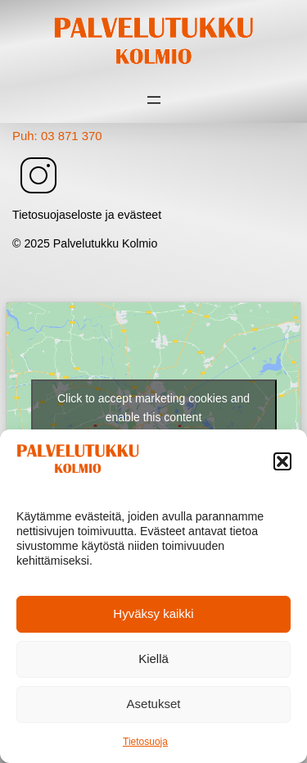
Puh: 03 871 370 (57, 136)
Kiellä (153, 658)
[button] (282, 461)
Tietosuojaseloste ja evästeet (86, 214)
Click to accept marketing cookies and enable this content (153, 408)
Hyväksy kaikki (153, 613)
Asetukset (154, 704)
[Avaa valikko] (154, 100)
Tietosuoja (145, 741)
